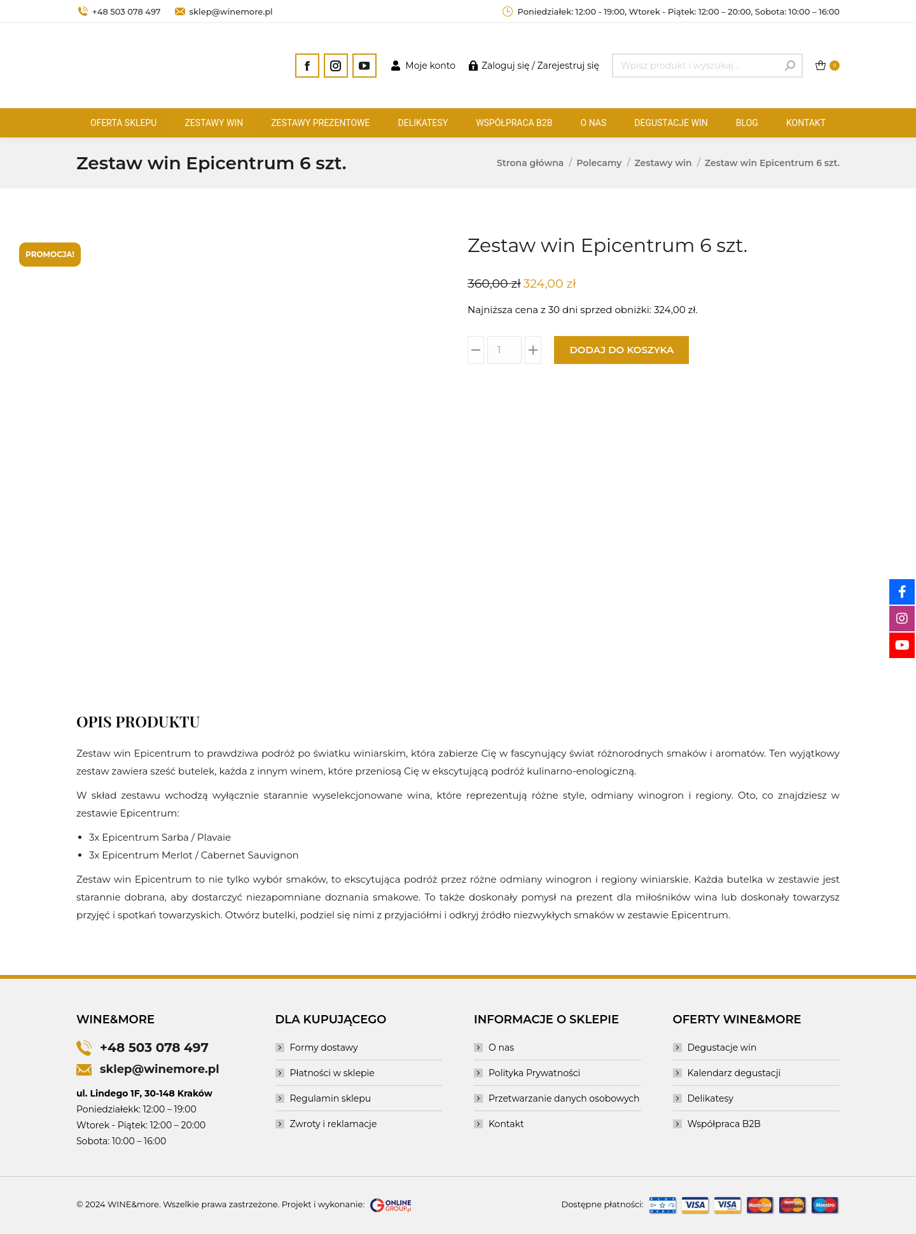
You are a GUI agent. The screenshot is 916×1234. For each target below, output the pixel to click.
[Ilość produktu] (504, 350)
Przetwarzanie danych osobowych (564, 1098)
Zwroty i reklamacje (333, 1124)
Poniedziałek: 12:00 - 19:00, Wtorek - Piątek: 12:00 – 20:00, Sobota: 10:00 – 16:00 (670, 12)
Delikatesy (710, 1098)
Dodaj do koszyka (621, 350)
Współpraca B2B (724, 1124)
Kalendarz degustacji (734, 1073)
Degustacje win (722, 1047)
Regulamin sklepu (330, 1098)
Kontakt (506, 1124)
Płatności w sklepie (332, 1073)
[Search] (707, 65)
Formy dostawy (324, 1047)
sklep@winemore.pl (223, 12)
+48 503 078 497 (118, 12)
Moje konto (422, 65)
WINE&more (133, 1204)
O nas (501, 1047)
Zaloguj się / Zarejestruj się (533, 65)
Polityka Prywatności (534, 1073)
